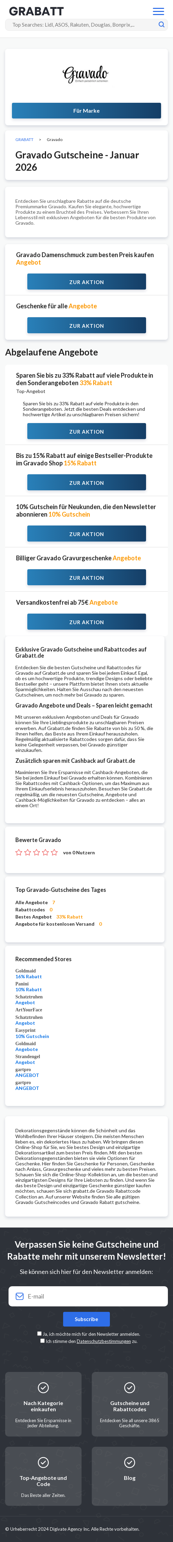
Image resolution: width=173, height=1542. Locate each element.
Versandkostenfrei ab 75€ (67, 602)
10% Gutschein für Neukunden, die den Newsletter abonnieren (86, 510)
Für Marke (86, 110)
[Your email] (86, 1296)
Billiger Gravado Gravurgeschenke (78, 558)
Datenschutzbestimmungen (104, 1341)
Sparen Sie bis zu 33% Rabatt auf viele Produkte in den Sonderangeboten (84, 379)
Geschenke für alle (56, 306)
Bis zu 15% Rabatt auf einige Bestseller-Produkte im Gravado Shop (84, 459)
